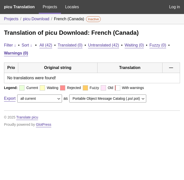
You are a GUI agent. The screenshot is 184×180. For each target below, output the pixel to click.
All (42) (46, 45)
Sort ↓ (27, 45)
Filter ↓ (10, 45)
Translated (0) (70, 45)
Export (10, 98)
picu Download (36, 19)
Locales (72, 7)
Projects (50, 7)
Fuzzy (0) (158, 45)
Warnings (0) (16, 53)
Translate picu (27, 117)
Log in (174, 7)
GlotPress (43, 124)
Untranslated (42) (103, 45)
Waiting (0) (134, 45)
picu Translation (19, 7)
